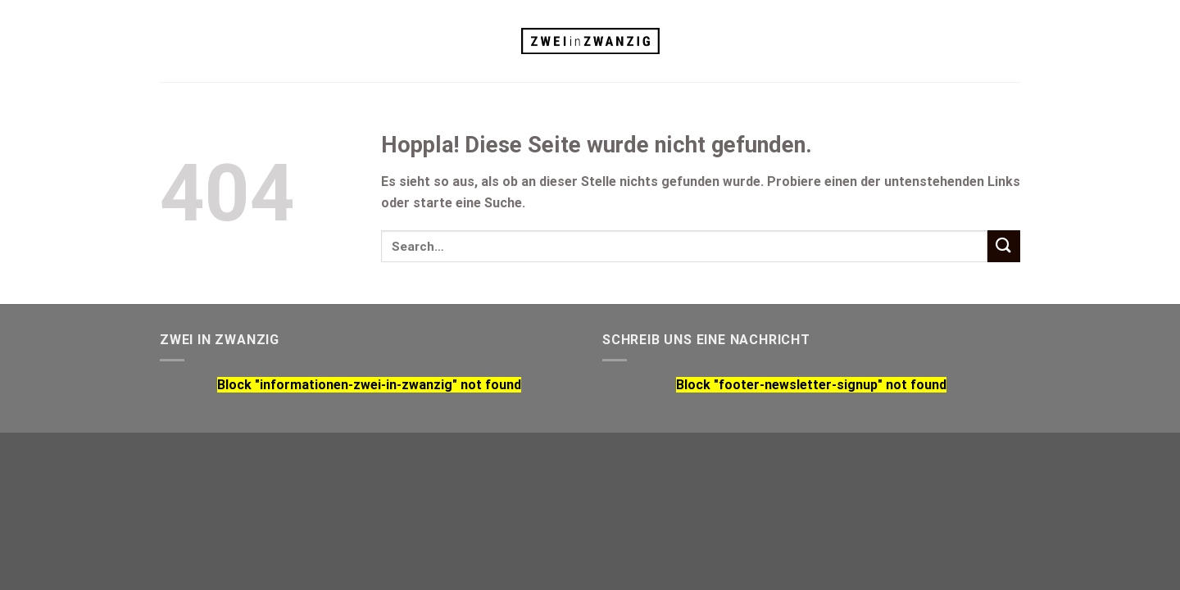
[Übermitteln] (1003, 246)
